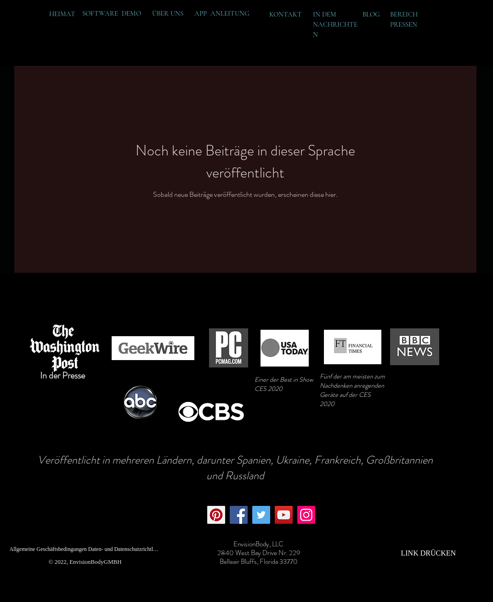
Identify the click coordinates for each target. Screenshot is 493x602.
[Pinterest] (216, 515)
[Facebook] (239, 515)
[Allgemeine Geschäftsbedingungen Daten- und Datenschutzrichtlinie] (84, 549)
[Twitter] (261, 515)
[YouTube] (284, 515)
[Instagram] (306, 515)
